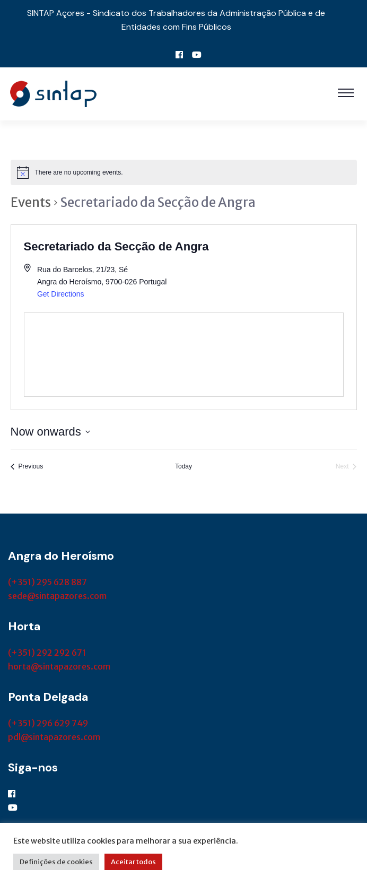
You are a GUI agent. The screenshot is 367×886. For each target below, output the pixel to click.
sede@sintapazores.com (57, 595)
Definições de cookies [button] (56, 861)
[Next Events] (346, 466)
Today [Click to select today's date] (183, 466)
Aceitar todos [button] (133, 861)
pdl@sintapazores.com (54, 737)
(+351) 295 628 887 (47, 582)
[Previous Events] (27, 466)
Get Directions (60, 294)
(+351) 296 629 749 (48, 723)
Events (31, 202)
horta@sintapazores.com (59, 666)
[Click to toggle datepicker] (50, 431)
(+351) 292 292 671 (47, 652)
